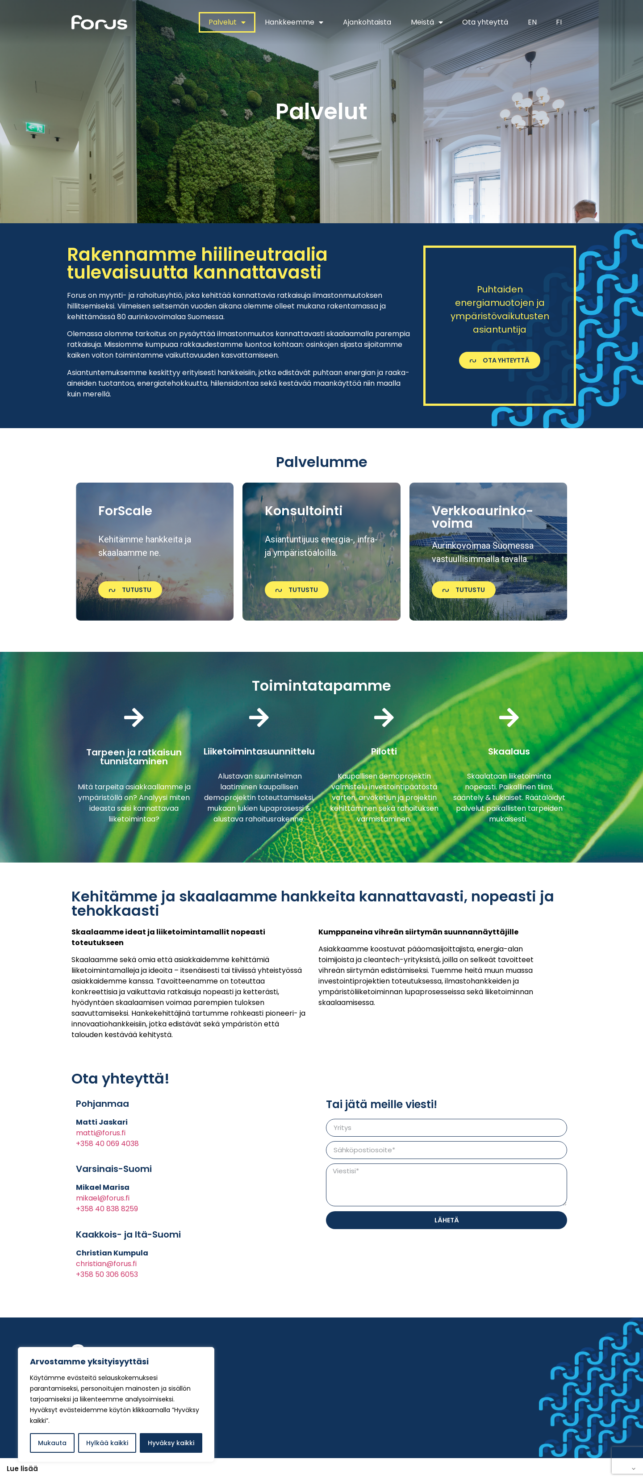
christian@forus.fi (106, 1264)
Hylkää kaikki (107, 1442)
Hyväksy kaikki (171, 1442)
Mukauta (52, 1442)
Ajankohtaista (367, 22)
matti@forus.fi (100, 1133)
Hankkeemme (294, 22)
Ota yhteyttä (485, 22)
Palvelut (227, 22)
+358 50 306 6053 (107, 1274)
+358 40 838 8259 (107, 1209)
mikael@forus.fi (102, 1198)
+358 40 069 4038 (107, 1143)
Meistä (427, 22)
